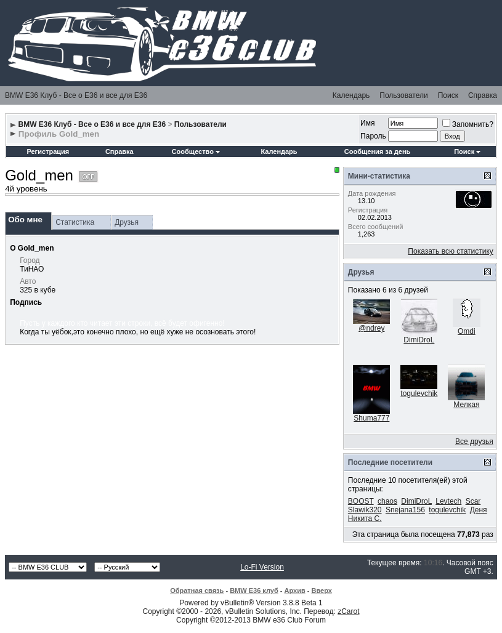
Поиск (448, 95)
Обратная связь (197, 590)
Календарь (351, 95)
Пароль (373, 136)
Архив (295, 590)
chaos (387, 501)
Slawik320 (365, 510)
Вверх (321, 590)
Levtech (448, 501)
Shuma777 (371, 418)
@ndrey (371, 328)
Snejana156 (405, 510)
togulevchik (418, 393)
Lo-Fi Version (262, 567)
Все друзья (474, 441)
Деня (478, 510)
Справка (482, 95)
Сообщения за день (377, 151)
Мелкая (466, 404)
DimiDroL (418, 340)
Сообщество (196, 151)
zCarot (348, 611)
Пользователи (403, 95)
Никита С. (365, 518)
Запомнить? (467, 124)
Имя (367, 123)
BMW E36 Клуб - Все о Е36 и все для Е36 (76, 95)
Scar (473, 501)
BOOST (361, 501)
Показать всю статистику (450, 251)
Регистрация (47, 151)
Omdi (467, 331)
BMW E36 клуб (254, 590)
